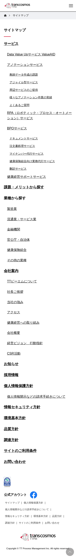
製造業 (12, 209)
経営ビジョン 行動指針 (25, 343)
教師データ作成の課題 (24, 74)
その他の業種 (17, 260)
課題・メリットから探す (24, 187)
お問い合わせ (15, 462)
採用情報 (11, 375)
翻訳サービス (18, 168)
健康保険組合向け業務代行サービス (32, 161)
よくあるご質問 (19, 105)
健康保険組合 (17, 250)
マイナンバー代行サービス (27, 153)
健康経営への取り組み (23, 322)
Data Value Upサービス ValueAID (31, 54)
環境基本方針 (15, 418)
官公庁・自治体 (18, 239)
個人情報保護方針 (18, 386)
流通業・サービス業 (21, 219)
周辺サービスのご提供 (24, 89)
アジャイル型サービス (24, 82)
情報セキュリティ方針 (22, 407)
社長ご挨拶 (15, 291)
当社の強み (15, 302)
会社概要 (13, 332)
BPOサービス (17, 128)
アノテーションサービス (25, 64)
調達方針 (11, 440)
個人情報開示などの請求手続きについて (36, 396)
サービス (11, 44)
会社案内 (11, 271)
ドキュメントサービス (24, 138)
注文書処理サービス (22, 146)
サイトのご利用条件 (20, 451)
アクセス (13, 312)
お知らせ (11, 364)
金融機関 (13, 229)
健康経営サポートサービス (26, 176)
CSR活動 (13, 353)
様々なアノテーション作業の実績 (31, 97)
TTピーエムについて (22, 281)
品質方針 (11, 429)
